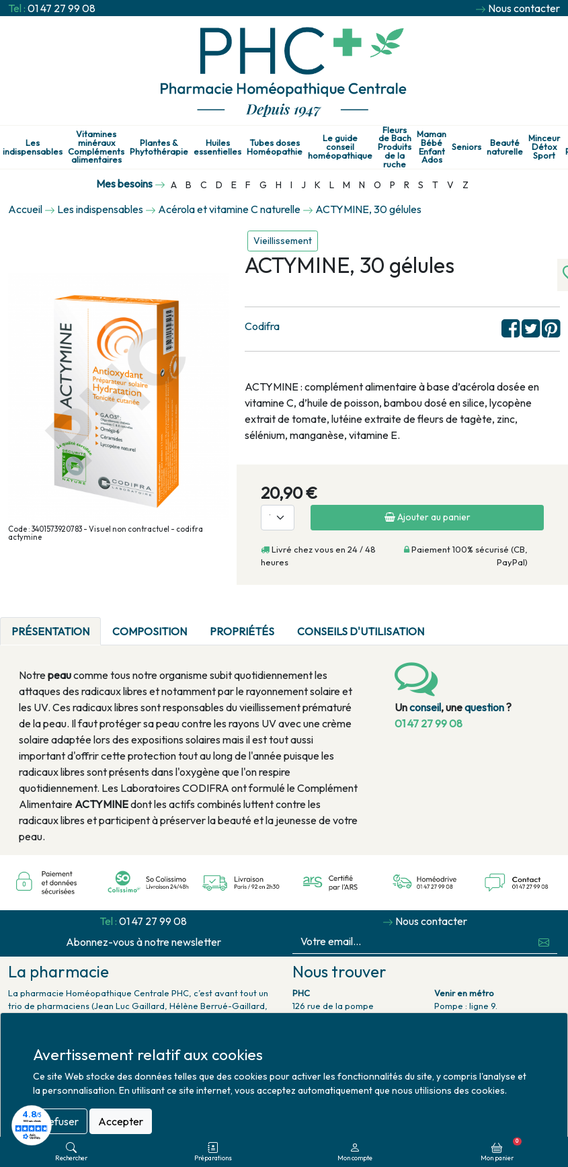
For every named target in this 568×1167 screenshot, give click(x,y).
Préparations (213, 1152)
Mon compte (354, 1152)
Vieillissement (282, 241)
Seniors (466, 147)
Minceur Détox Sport (544, 146)
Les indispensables (33, 147)
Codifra (262, 326)
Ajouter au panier (427, 517)
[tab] (447, 623)
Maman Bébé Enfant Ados (431, 147)
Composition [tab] (149, 631)
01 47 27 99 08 (61, 8)
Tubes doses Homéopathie (274, 147)
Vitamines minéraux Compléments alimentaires (96, 147)
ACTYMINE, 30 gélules (368, 209)
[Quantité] (277, 517)
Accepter (120, 1121)
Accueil (25, 209)
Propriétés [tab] (242, 631)
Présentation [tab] (50, 631)
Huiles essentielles (217, 147)
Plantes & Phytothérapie (159, 147)
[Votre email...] (412, 941)
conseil (425, 707)
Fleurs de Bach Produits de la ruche (394, 147)
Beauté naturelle (505, 147)
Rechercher (71, 1152)
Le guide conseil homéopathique (340, 146)
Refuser (60, 1121)
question (484, 707)
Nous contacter (524, 8)
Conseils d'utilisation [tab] (360, 631)
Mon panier (501, 1149)
